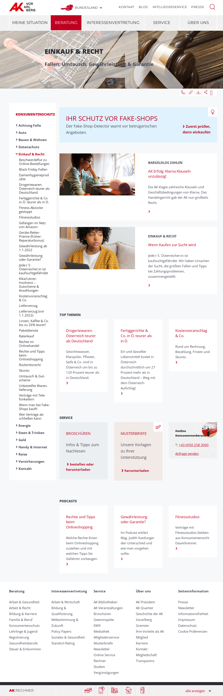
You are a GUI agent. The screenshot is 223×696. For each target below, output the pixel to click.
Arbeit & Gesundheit (24, 602)
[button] (212, 6)
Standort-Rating (63, 643)
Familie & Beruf (20, 619)
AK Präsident (145, 602)
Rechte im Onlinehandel (29, 344)
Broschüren (102, 614)
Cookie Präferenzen (192, 631)
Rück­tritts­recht (30, 365)
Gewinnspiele (104, 619)
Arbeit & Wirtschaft (65, 602)
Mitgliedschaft (146, 655)
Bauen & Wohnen (33, 140)
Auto (22, 132)
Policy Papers (61, 631)
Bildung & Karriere (23, 614)
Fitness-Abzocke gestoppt (31, 210)
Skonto (24, 370)
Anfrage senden (187, 453)
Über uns (198, 22)
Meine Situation (30, 22)
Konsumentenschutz (35, 114)
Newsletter (102, 649)
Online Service (104, 655)
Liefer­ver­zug (28, 306)
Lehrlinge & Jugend (23, 631)
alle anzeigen (195, 691)
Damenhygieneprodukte (34, 177)
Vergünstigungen (106, 672)
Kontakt (126, 7)
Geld (22, 440)
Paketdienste (28, 330)
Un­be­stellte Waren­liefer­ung (33, 388)
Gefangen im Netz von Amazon (32, 225)
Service (161, 22)
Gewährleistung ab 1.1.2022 (33, 248)
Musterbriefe (103, 643)
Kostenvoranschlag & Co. (33, 298)
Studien (99, 666)
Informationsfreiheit (193, 614)
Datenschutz (29, 147)
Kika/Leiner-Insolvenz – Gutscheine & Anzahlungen (29, 284)
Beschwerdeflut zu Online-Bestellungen (34, 162)
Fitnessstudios (29, 217)
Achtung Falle (30, 125)
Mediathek (101, 631)
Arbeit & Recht (19, 608)
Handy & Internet (33, 447)
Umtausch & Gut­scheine (32, 378)
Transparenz (145, 661)
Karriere (142, 643)
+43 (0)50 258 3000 (194, 445)
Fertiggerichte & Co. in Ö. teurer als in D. (34, 200)
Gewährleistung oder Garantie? (30, 257)
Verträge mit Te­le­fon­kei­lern (32, 397)
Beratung (66, 22)
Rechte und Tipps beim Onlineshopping (32, 355)
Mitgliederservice (170, 7)
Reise (23, 454)
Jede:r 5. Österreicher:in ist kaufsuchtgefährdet (33, 269)
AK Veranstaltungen (108, 608)
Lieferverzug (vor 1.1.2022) (31, 313)
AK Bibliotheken (105, 602)
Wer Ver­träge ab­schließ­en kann (31, 416)
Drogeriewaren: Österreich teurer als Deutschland (34, 188)
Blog (143, 7)
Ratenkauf (26, 336)
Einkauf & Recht (32, 154)
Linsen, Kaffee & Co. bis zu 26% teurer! (34, 323)
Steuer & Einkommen (25, 649)
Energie (25, 425)
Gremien (142, 625)
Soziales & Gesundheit (68, 637)
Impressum (186, 619)
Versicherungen (31, 461)
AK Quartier (144, 608)
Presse (197, 7)
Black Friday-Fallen (33, 169)
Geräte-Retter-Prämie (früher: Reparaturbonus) (31, 236)
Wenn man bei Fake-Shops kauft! (34, 407)
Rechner (100, 661)
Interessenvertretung (113, 22)
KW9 (97, 625)
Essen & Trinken (31, 432)
